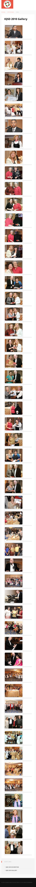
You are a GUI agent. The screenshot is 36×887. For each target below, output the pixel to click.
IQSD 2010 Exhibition (12, 867)
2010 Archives (10, 12)
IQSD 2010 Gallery (11, 870)
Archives (3, 12)
